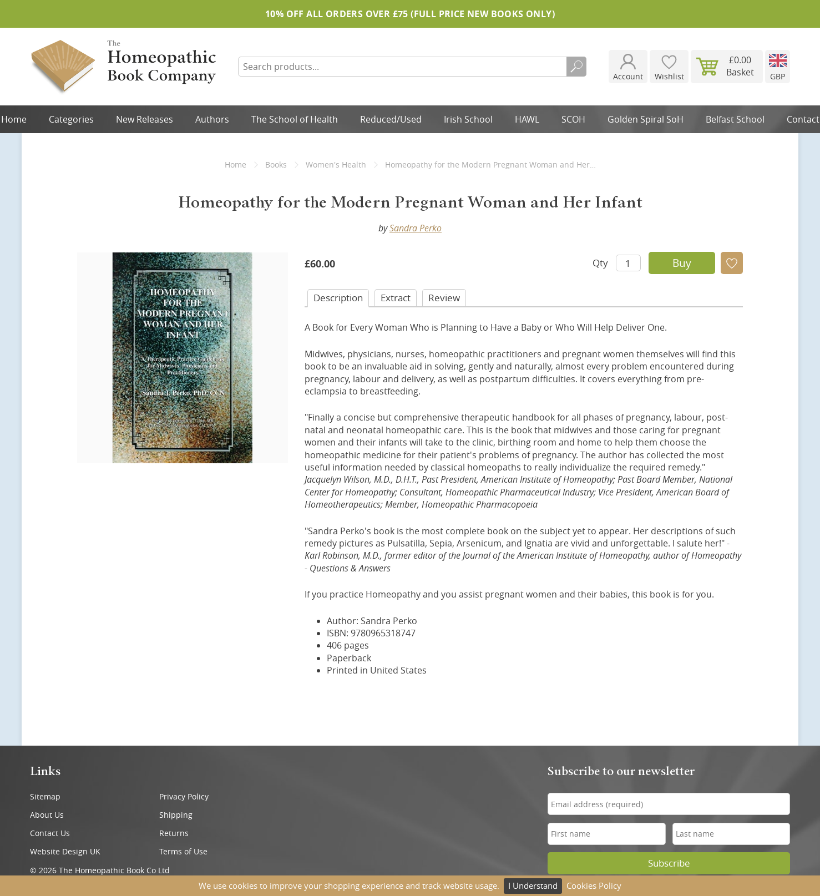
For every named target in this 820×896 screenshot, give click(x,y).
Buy (681, 263)
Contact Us (50, 833)
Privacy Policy (184, 796)
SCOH (573, 119)
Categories (71, 119)
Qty (600, 262)
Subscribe (669, 863)
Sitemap (45, 796)
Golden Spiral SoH (646, 119)
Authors (212, 119)
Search (576, 67)
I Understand (533, 885)
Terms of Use (183, 851)
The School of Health (294, 119)
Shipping (176, 814)
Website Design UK (65, 851)
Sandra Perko (415, 228)
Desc (338, 297)
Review (444, 297)
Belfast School (735, 119)
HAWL (527, 119)
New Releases (144, 119)
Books (276, 164)
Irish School (468, 119)
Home (235, 164)
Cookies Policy (593, 885)
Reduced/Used (391, 119)
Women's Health (336, 164)
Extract (396, 297)
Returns (174, 833)
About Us (47, 814)
